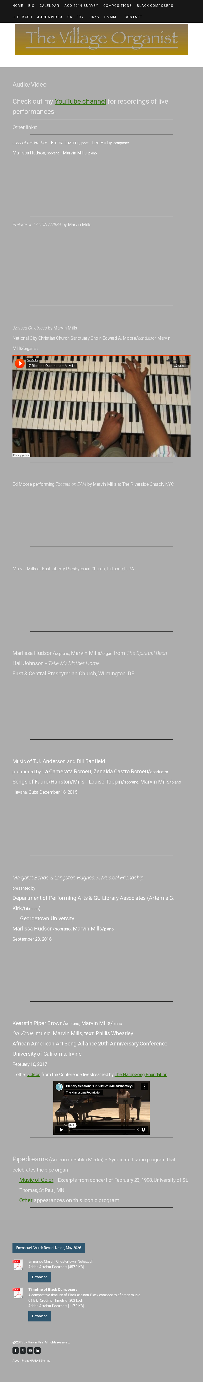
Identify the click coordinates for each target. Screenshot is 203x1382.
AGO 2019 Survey (81, 5)
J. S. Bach (22, 17)
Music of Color (36, 1180)
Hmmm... (112, 17)
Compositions (117, 5)
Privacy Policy (30, 1360)
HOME (18, 5)
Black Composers (155, 5)
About (16, 1360)
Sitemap (45, 1360)
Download (39, 1277)
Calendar (49, 5)
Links (94, 17)
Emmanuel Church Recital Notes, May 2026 (48, 1248)
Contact (133, 17)
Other (25, 1200)
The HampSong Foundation (141, 1074)
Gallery (75, 17)
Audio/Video (49, 17)
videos (33, 1074)
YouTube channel (80, 101)
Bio (31, 5)
